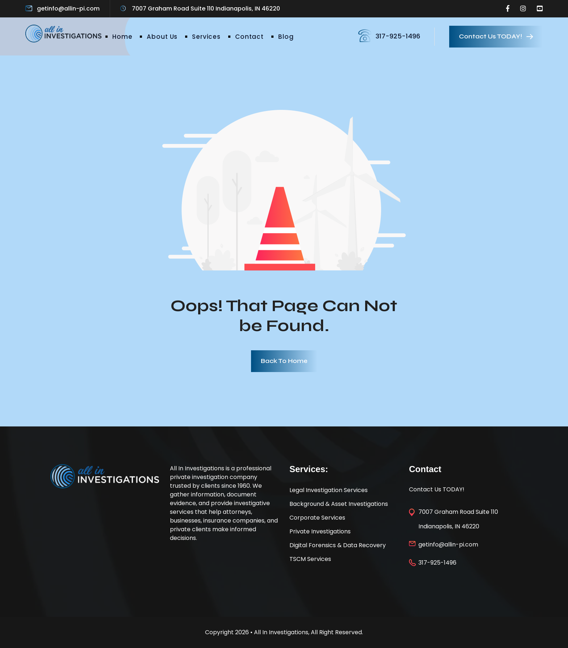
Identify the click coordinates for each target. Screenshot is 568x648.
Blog (285, 36)
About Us (162, 36)
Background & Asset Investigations (338, 504)
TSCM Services (310, 559)
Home (122, 36)
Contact (249, 36)
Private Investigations (320, 531)
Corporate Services (317, 517)
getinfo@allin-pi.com (68, 8)
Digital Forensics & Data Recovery (337, 545)
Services (206, 36)
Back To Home (284, 361)
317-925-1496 (398, 36)
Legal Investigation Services (328, 490)
